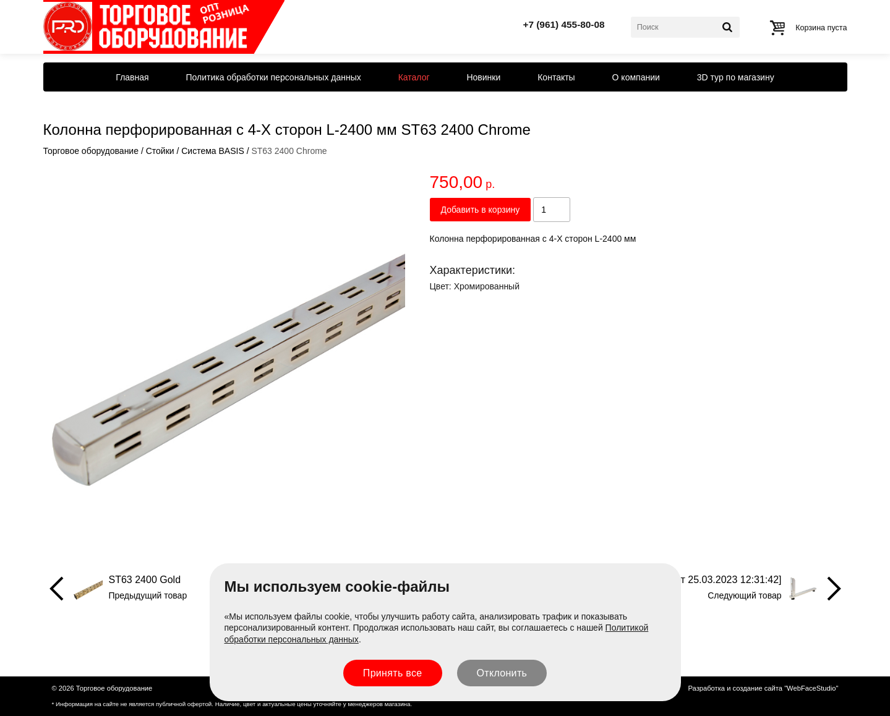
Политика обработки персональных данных (273, 77)
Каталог (414, 77)
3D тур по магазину (735, 77)
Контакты (556, 77)
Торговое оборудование (91, 151)
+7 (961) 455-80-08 (563, 24)
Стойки (160, 151)
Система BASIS (212, 151)
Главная (132, 77)
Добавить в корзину (480, 210)
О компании (636, 77)
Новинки (483, 77)
